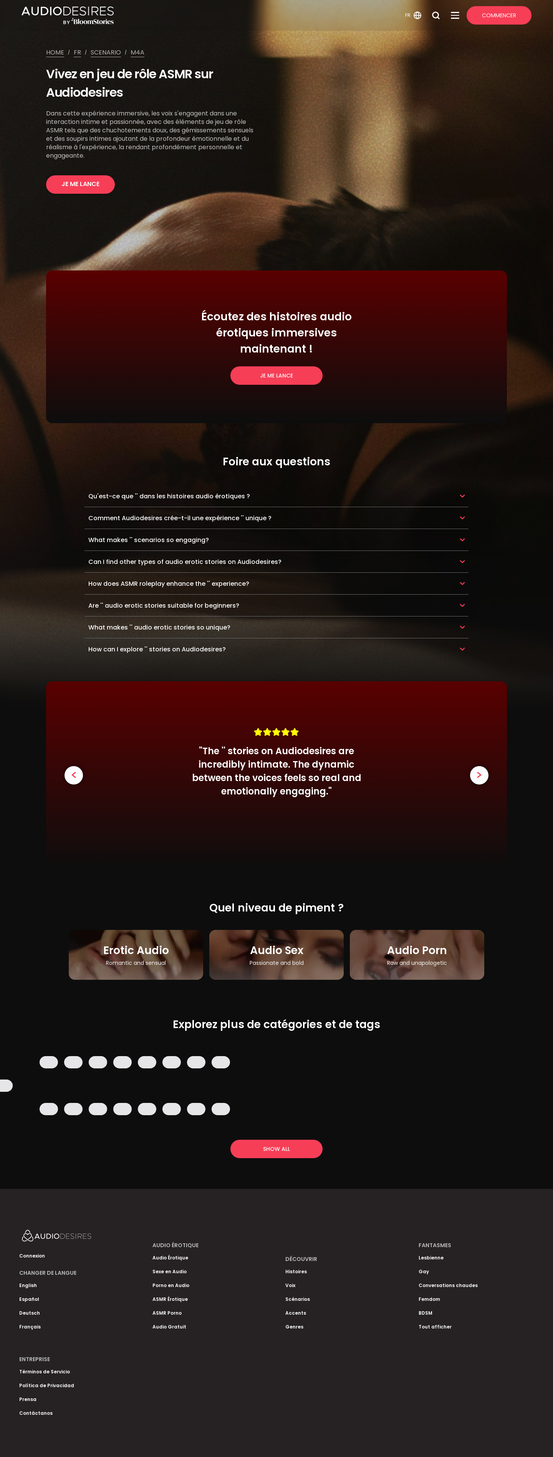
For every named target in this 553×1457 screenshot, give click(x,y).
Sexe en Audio (169, 1271)
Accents (295, 1313)
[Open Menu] (455, 15)
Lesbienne (431, 1257)
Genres (294, 1326)
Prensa (27, 1399)
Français (30, 1326)
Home (55, 52)
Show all (276, 1149)
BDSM (425, 1313)
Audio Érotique (170, 1257)
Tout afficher (435, 1326)
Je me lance (80, 184)
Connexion (32, 1256)
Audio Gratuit (169, 1326)
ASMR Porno (167, 1313)
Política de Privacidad (46, 1385)
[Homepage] (212, 15)
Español (29, 1299)
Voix (290, 1285)
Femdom (429, 1299)
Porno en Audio (170, 1285)
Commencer (499, 15)
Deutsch (29, 1313)
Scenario (106, 52)
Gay (424, 1271)
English (28, 1285)
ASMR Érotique (170, 1299)
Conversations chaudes (448, 1285)
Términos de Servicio (44, 1371)
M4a (137, 52)
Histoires (296, 1271)
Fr (77, 52)
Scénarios (297, 1299)
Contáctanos (36, 1413)
